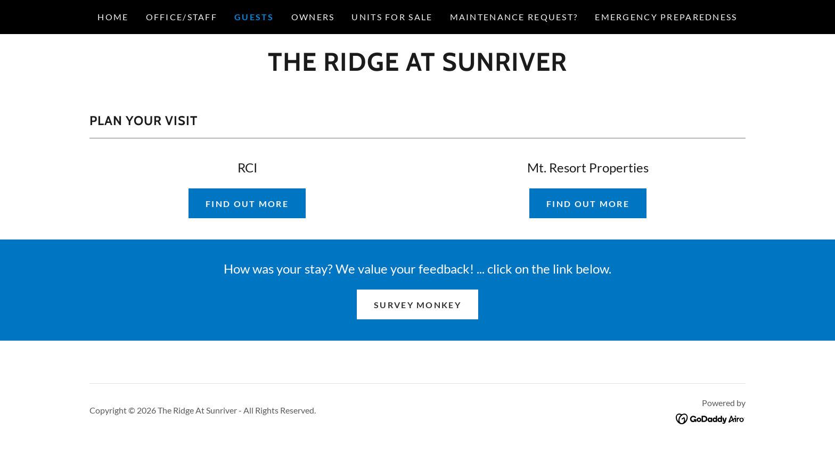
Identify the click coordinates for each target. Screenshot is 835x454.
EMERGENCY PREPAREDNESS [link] (666, 17)
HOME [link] (112, 17)
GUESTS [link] (254, 17)
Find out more (247, 204)
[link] (417, 67)
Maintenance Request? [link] (514, 17)
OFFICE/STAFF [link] (181, 17)
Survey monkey (417, 305)
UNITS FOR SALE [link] (391, 17)
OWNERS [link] (313, 17)
